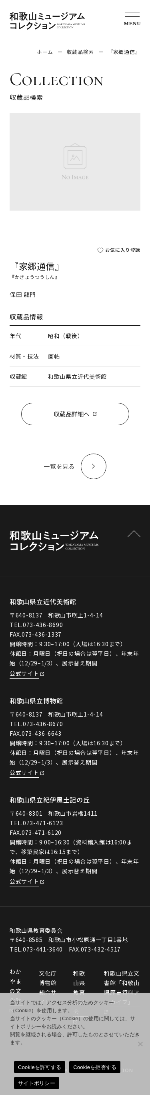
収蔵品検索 (80, 52)
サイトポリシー (36, 1083)
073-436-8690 (43, 625)
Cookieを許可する (39, 1067)
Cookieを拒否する (94, 1067)
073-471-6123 (43, 823)
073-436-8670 (43, 724)
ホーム (45, 52)
